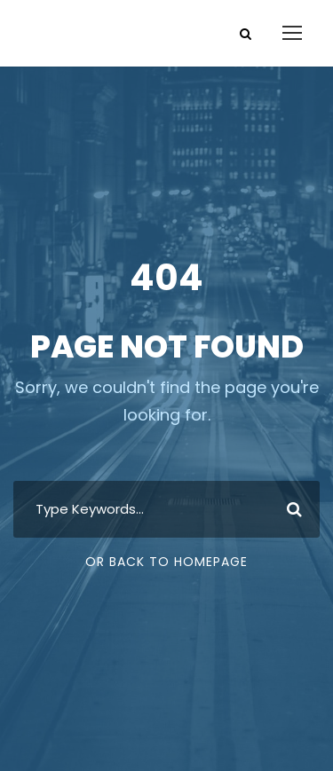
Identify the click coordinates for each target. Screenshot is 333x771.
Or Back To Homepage (166, 561)
